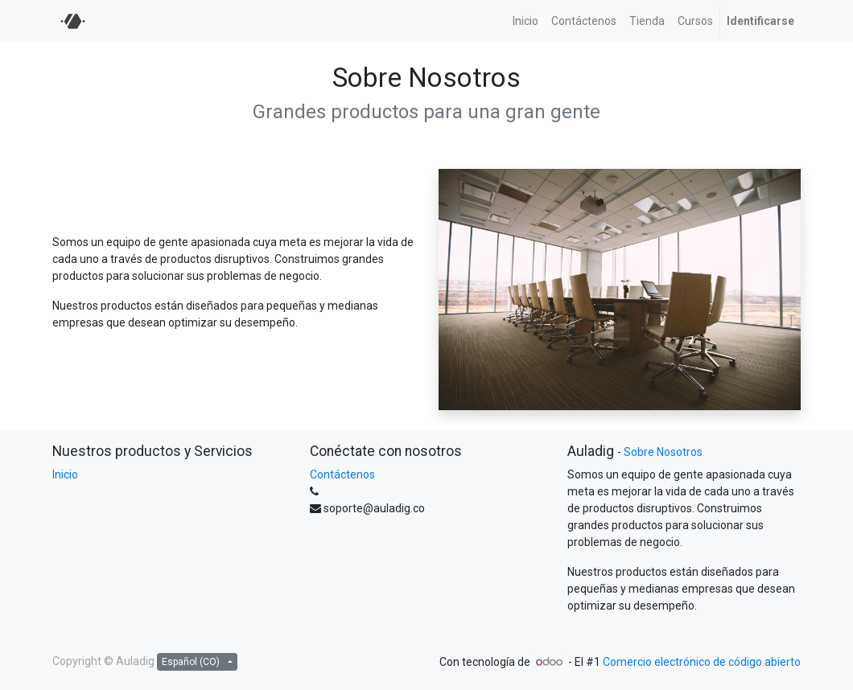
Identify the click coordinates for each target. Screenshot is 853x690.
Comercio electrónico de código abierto (702, 661)
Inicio (65, 474)
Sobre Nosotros (663, 452)
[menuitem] (525, 21)
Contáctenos (342, 474)
